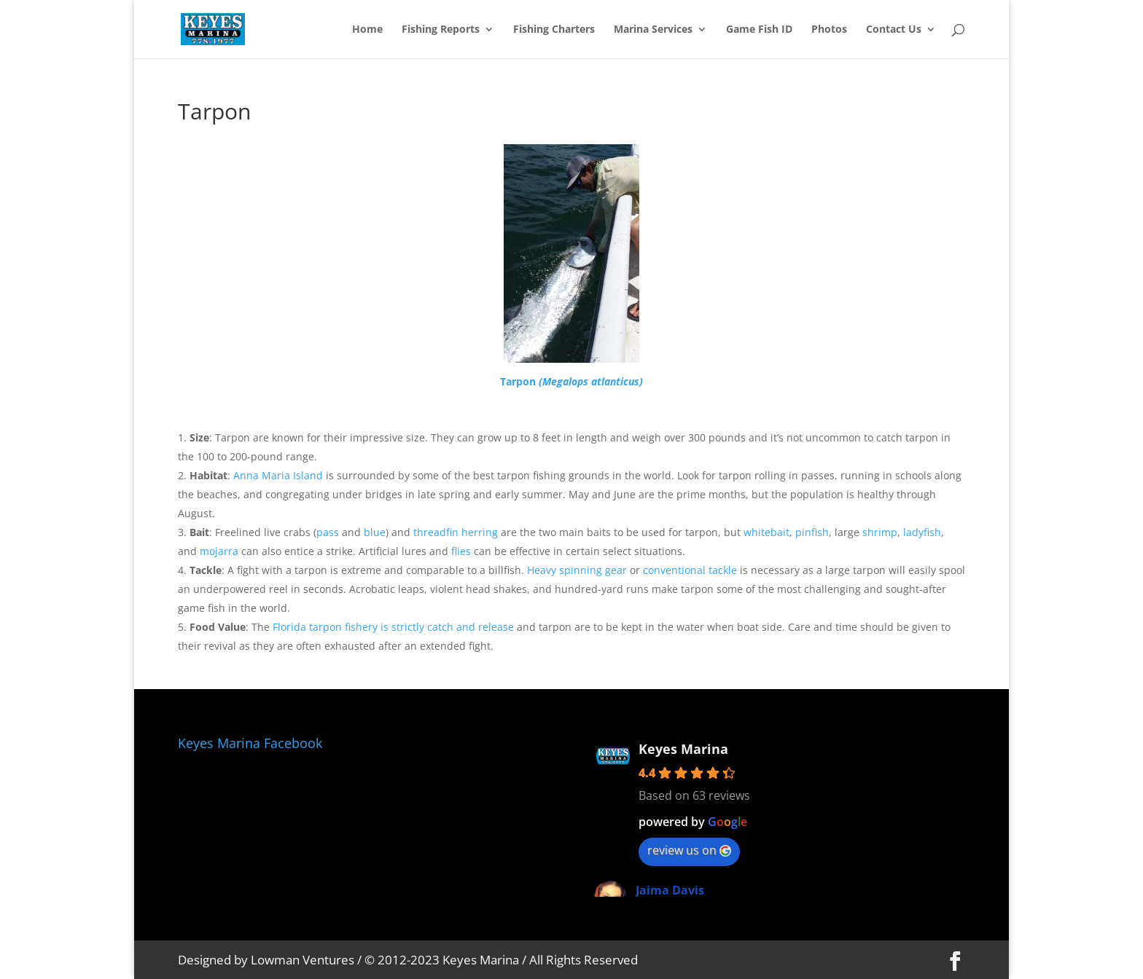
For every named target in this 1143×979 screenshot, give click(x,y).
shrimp (879, 532)
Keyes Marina (683, 749)
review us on (689, 850)
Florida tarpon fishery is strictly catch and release (393, 627)
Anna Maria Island (278, 475)
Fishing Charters (554, 30)
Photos (829, 30)
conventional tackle (690, 570)
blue (375, 532)
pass (327, 532)
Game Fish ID (759, 30)
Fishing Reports (441, 30)
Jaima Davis (670, 890)
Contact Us (893, 30)
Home (367, 30)
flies (461, 551)
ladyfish (922, 532)
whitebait (766, 532)
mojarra (219, 551)
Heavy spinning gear (577, 570)
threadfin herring (455, 532)
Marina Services (653, 30)
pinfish (812, 532)
